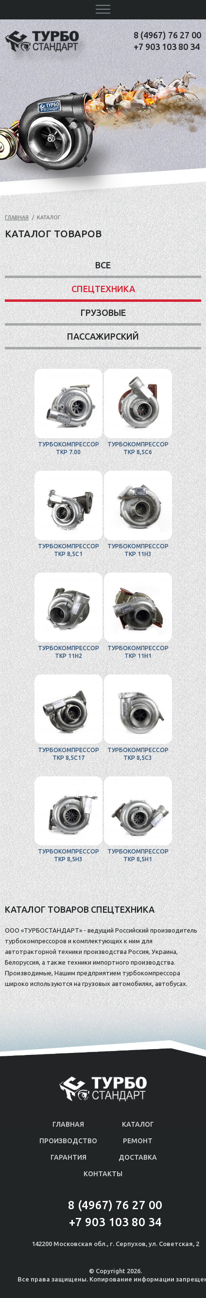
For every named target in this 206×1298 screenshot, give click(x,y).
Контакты (103, 1174)
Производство (68, 1141)
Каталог (138, 1124)
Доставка (138, 1157)
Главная (17, 217)
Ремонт (138, 1141)
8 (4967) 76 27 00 (167, 35)
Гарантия (68, 1157)
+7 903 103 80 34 (167, 46)
